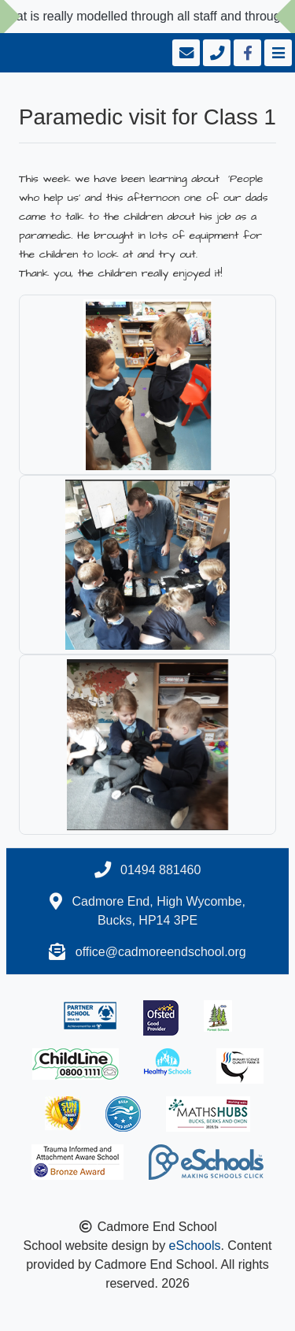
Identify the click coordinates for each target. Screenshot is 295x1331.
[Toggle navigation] (276, 52)
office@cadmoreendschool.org (161, 951)
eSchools (195, 1245)
